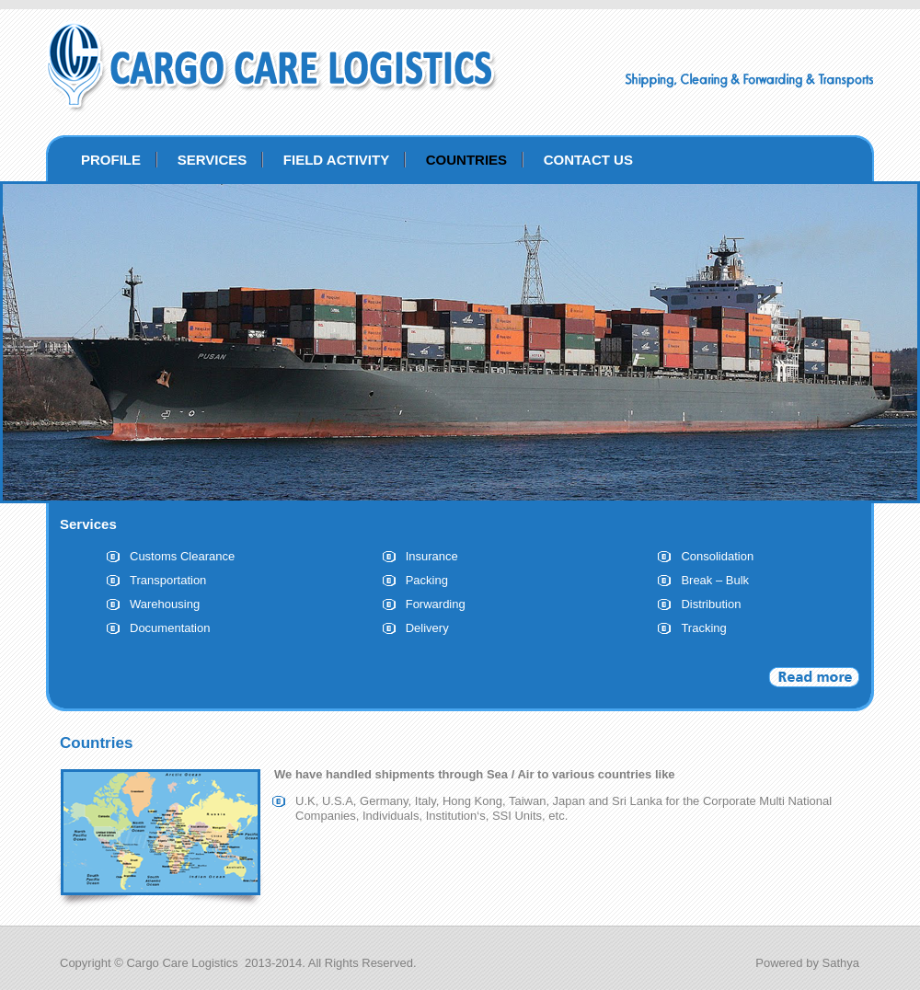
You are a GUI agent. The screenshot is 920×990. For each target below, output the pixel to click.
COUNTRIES (466, 159)
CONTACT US (588, 159)
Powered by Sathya (807, 963)
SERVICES (212, 159)
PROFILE (111, 159)
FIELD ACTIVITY (336, 159)
